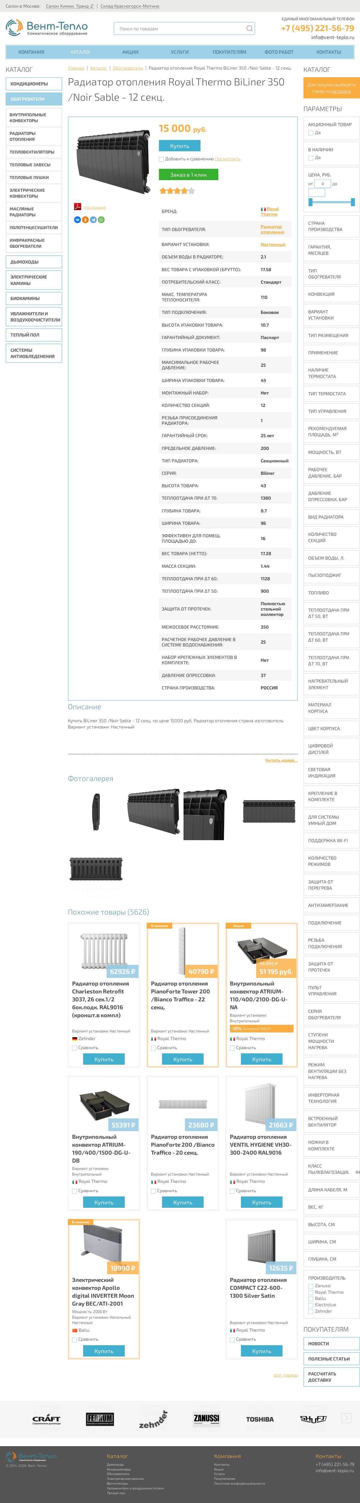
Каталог (81, 52)
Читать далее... (281, 760)
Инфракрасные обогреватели (27, 243)
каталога (341, 91)
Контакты (328, 52)
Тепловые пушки (29, 177)
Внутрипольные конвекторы (28, 117)
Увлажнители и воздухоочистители (35, 316)
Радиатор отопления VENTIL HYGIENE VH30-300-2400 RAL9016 (261, 1144)
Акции (130, 52)
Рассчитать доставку (322, 1377)
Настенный (273, 244)
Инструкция (95, 207)
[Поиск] (249, 28)
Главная (76, 67)
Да (318, 132)
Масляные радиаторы (23, 211)
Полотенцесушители (34, 227)
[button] (346, 1418)
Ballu (320, 1298)
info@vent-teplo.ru (332, 37)
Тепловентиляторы (32, 151)
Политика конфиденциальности (239, 1483)
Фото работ (279, 52)
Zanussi (323, 1285)
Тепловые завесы (30, 164)
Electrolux (325, 1304)
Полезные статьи (329, 1358)
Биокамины (25, 298)
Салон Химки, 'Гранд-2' (70, 5)
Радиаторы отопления (23, 136)
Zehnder (323, 1311)
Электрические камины (28, 280)
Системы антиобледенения (32, 353)
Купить (179, 145)
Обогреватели (27, 99)
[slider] (310, 202)
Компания (31, 52)
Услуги (180, 52)
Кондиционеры (29, 83)
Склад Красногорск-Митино (130, 5)
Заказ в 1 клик (188, 174)
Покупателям (229, 52)
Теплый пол (24, 334)
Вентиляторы (117, 1483)
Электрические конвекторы (27, 193)
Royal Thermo (270, 211)
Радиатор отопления (272, 229)
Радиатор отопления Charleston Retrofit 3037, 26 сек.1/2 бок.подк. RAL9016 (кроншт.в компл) (100, 999)
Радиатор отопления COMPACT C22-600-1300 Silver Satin (258, 1287)
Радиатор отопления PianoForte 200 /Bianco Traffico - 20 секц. (183, 1144)
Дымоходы (24, 261)
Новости (318, 1343)
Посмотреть (228, 158)
